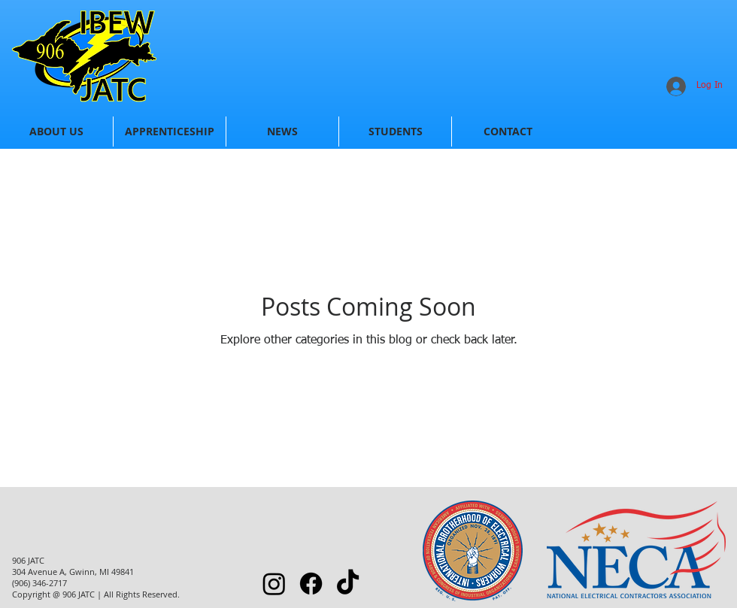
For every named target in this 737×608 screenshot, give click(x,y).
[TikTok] (347, 583)
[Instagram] (274, 583)
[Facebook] (311, 583)
